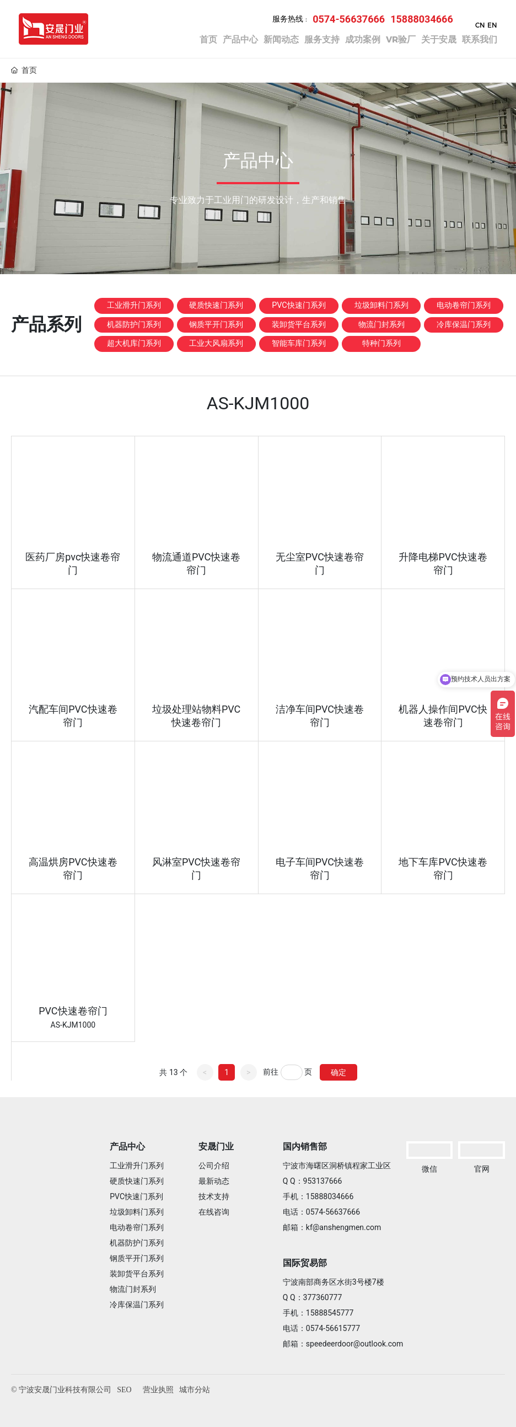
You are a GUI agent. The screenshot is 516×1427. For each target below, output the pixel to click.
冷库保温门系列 (463, 358)
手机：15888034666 (318, 1195)
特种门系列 (381, 384)
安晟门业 (216, 1146)
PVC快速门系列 (299, 327)
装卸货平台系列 (299, 358)
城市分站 (194, 1389)
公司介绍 (213, 1165)
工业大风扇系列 (216, 389)
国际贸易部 (305, 1262)
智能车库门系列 (299, 389)
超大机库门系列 (134, 389)
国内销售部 (305, 1146)
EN (489, 25)
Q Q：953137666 (312, 1180)
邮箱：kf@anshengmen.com (332, 1226)
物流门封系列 (381, 354)
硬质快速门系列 (216, 327)
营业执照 (158, 1389)
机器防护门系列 (134, 358)
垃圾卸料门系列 (381, 327)
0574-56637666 (345, 19)
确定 (338, 1071)
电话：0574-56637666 (321, 1211)
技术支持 (213, 1195)
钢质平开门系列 (216, 358)
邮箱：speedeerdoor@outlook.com (343, 1343)
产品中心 (127, 1146)
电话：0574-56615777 (321, 1327)
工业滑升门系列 (134, 327)
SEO (124, 1389)
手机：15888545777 (318, 1312)
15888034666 (418, 19)
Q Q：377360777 (312, 1296)
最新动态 (213, 1180)
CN (477, 25)
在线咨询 (213, 1211)
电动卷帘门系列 (463, 327)
